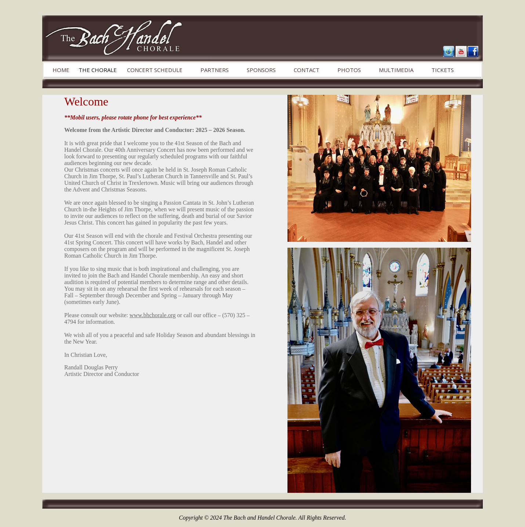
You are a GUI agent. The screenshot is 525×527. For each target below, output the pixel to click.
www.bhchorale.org (153, 315)
